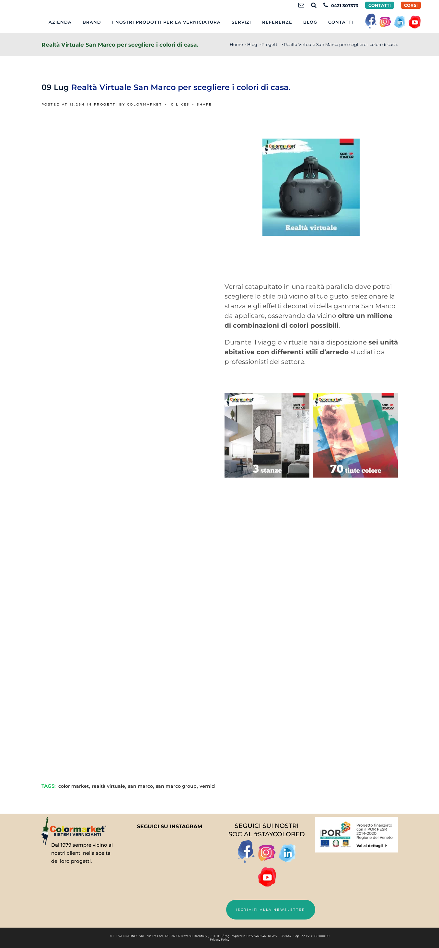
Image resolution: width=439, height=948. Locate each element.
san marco (140, 786)
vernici (207, 786)
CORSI (411, 5)
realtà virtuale (108, 786)
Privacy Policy (219, 939)
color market (73, 786)
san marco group (176, 786)
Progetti (270, 44)
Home (236, 44)
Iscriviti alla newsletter (270, 910)
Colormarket (144, 104)
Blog (252, 44)
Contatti (379, 5)
